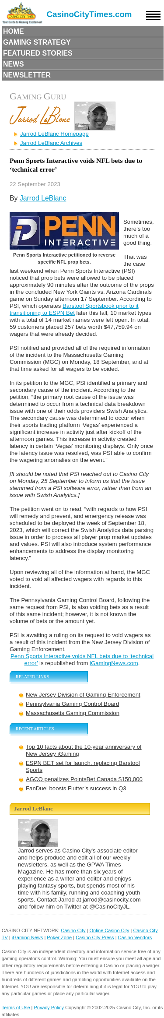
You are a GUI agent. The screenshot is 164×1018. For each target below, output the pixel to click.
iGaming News (27, 937)
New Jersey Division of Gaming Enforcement (83, 694)
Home (13, 31)
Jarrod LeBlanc (43, 198)
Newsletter (27, 75)
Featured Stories (38, 53)
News (13, 64)
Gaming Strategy (36, 42)
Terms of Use (16, 1007)
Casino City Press (95, 937)
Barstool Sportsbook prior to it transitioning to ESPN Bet (74, 309)
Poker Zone (59, 937)
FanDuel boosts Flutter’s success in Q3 (76, 788)
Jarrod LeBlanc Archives (51, 143)
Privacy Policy (49, 1007)
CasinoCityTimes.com (89, 14)
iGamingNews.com (114, 663)
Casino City (73, 930)
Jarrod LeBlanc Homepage (54, 133)
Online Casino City (109, 930)
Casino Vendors (135, 937)
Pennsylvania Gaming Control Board (72, 704)
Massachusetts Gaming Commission (72, 713)
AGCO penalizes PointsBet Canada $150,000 (84, 779)
